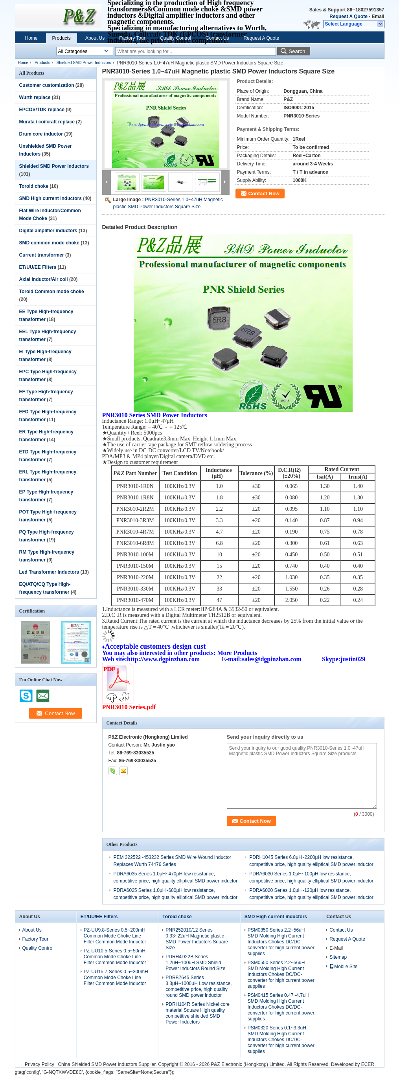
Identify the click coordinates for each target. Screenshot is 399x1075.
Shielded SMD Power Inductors (84, 63)
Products (61, 38)
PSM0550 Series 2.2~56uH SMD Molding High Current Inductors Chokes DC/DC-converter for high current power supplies (281, 974)
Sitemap (338, 957)
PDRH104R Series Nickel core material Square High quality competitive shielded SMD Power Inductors (197, 1013)
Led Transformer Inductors (49, 572)
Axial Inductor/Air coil (43, 279)
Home (31, 38)
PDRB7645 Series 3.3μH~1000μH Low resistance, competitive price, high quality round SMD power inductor (198, 986)
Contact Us (217, 38)
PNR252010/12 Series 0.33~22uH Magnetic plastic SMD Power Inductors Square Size (196, 938)
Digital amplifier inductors (48, 230)
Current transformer (41, 255)
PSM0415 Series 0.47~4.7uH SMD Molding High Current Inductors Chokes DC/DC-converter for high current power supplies (281, 1007)
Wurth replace (35, 97)
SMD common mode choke (49, 243)
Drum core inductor (41, 134)
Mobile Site (343, 966)
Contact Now (263, 193)
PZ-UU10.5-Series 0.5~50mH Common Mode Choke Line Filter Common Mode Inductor (115, 956)
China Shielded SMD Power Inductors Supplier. (108, 1064)
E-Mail (336, 948)
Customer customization (46, 85)
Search (297, 51)
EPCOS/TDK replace (41, 109)
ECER (367, 1064)
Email (377, 16)
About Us (95, 38)
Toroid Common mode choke (51, 291)
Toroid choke (33, 186)
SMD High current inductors (50, 198)
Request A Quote (348, 16)
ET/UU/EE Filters (38, 267)
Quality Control (175, 38)
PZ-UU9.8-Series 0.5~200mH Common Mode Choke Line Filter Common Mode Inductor (115, 936)
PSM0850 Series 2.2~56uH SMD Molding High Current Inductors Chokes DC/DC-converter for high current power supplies (281, 941)
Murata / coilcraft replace (47, 122)
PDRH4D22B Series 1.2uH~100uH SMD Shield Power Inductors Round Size (195, 962)
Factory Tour (132, 38)
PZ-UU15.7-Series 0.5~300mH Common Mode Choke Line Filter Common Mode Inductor (116, 977)
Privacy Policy (39, 1064)
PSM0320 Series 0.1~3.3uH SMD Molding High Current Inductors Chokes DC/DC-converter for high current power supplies (281, 1039)
